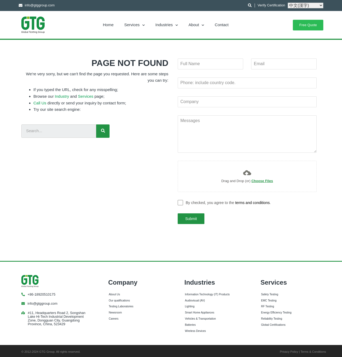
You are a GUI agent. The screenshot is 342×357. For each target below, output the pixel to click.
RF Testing (267, 304)
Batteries (190, 322)
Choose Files (262, 181)
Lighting (190, 304)
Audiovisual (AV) (195, 298)
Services (134, 24)
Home (108, 24)
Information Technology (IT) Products (207, 292)
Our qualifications (119, 298)
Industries (167, 24)
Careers (113, 316)
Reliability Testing (271, 316)
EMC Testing (269, 298)
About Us (114, 292)
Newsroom (115, 310)
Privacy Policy (289, 349)
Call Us (39, 103)
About (196, 24)
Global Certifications (273, 322)
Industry (62, 96)
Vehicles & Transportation (200, 316)
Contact (222, 24)
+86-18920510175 (41, 292)
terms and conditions (252, 203)
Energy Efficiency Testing (276, 310)
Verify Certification (271, 5)
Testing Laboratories (121, 304)
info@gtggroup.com (42, 301)
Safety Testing (269, 292)
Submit (191, 219)
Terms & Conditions (313, 349)
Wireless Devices (195, 328)
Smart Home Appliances (199, 310)
